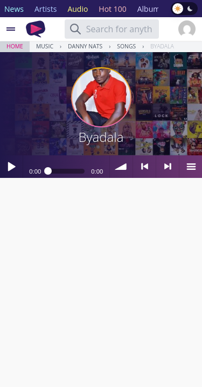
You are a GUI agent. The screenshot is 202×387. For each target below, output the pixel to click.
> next (167, 166)
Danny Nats (85, 46)
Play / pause (11, 166)
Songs (126, 46)
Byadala (161, 46)
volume (121, 166)
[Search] (75, 29)
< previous (144, 166)
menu (190, 166)
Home (14, 46)
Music (44, 46)
